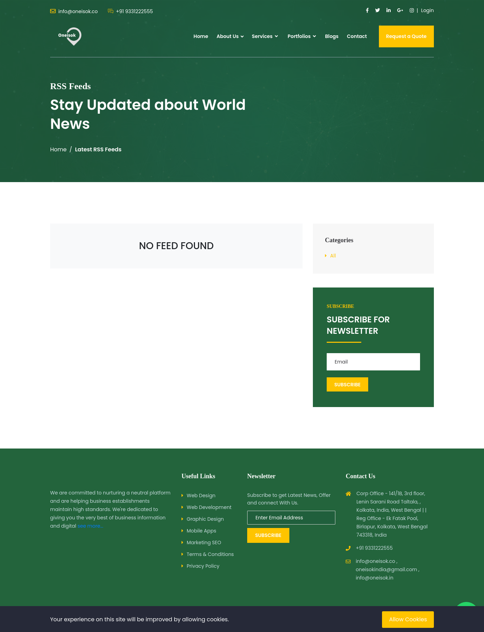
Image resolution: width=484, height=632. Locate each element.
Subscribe (268, 535)
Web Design (201, 495)
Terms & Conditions (210, 554)
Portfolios (302, 36)
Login (427, 10)
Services (265, 36)
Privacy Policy (203, 566)
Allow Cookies (408, 619)
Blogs (331, 36)
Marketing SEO (204, 542)
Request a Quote (406, 36)
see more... (90, 525)
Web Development (209, 507)
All (333, 255)
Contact (357, 36)
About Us (227, 36)
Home (201, 36)
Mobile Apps (201, 530)
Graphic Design (205, 519)
